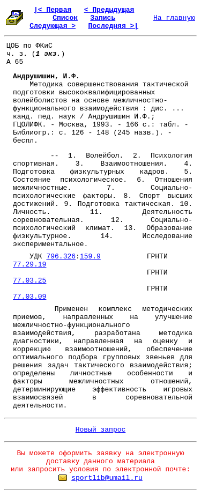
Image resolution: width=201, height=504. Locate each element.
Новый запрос (101, 430)
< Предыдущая (109, 10)
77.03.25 (29, 281)
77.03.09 (29, 297)
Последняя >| (113, 26)
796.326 (61, 257)
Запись (102, 18)
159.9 (90, 257)
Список (65, 18)
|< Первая (52, 10)
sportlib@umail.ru (107, 478)
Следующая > (52, 26)
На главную (174, 18)
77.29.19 (29, 265)
